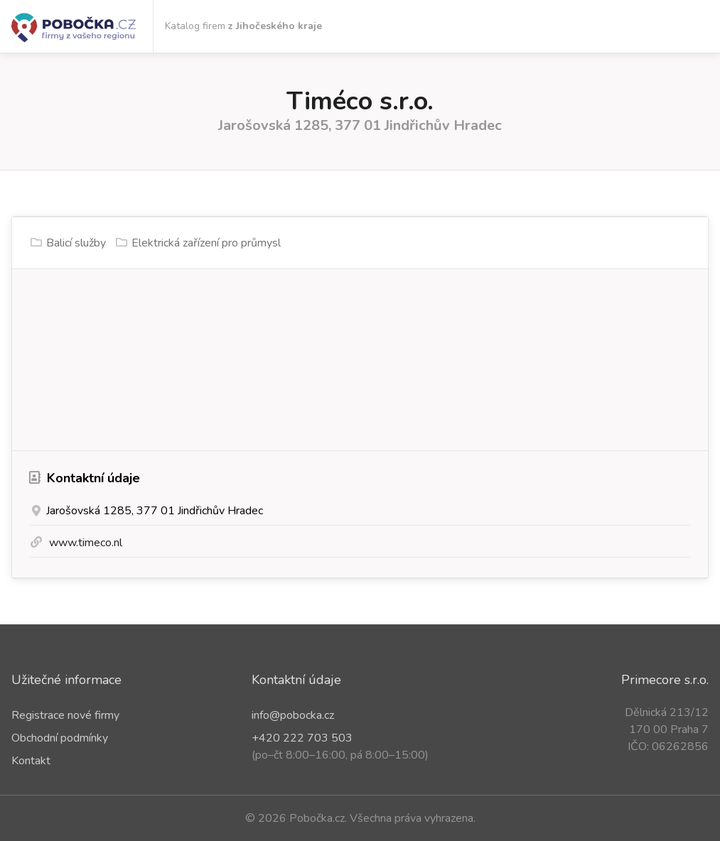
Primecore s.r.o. (665, 679)
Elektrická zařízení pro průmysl (206, 243)
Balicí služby (76, 243)
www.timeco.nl (85, 542)
